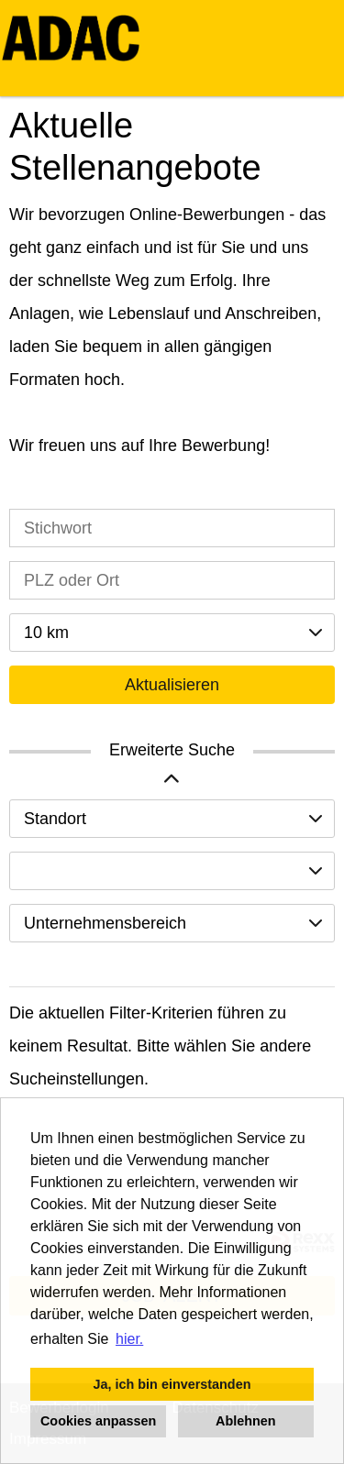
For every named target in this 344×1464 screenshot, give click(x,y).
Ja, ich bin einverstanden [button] (172, 1384)
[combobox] (172, 632)
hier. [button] (129, 1339)
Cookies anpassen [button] (98, 1421)
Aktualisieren (172, 685)
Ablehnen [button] (246, 1421)
